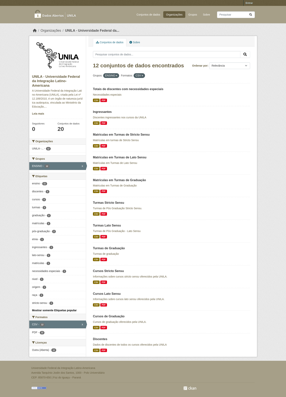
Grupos (192, 14)
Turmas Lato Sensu (107, 225)
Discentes (100, 339)
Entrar (249, 3)
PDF (104, 100)
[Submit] (250, 14)
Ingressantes (102, 111)
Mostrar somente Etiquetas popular (54, 310)
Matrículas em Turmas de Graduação (119, 180)
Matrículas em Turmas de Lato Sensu (120, 157)
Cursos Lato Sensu (107, 293)
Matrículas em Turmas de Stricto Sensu (121, 134)
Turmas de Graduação (109, 248)
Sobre (206, 14)
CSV (96, 100)
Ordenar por (200, 65)
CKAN (189, 388)
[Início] (35, 30)
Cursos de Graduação (108, 316)
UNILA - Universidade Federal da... (92, 30)
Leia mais (38, 113)
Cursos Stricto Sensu (108, 271)
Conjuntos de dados (148, 14)
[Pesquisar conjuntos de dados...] (236, 14)
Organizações (174, 14)
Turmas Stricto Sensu (108, 202)
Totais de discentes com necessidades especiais (128, 89)
